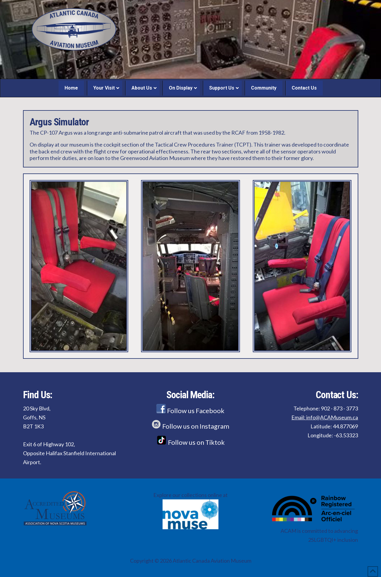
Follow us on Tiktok (190, 442)
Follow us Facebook (190, 411)
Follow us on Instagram (190, 426)
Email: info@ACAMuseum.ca (324, 417)
